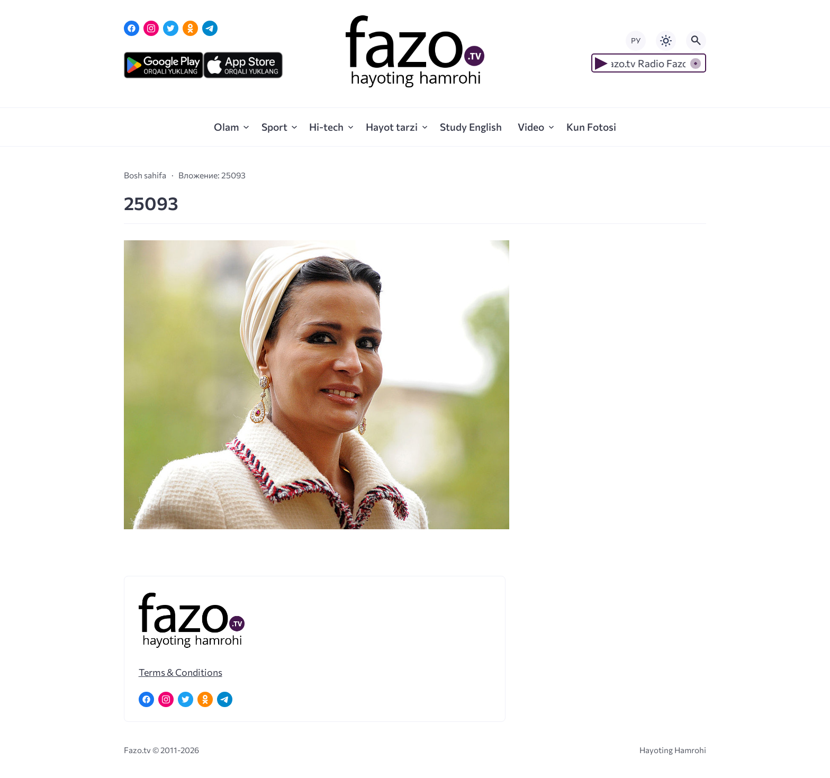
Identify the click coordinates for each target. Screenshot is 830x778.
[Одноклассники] (190, 28)
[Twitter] (170, 28)
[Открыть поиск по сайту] (696, 41)
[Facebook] (131, 28)
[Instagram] (151, 28)
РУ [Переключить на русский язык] (635, 40)
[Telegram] (210, 28)
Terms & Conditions (180, 672)
